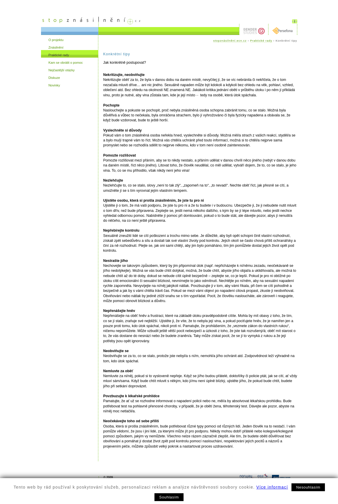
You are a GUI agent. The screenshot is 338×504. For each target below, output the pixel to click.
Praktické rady (59, 55)
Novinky (54, 85)
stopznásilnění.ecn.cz (230, 40)
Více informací (272, 487)
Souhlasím (169, 497)
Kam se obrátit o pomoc (66, 62)
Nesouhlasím (308, 487)
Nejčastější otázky (62, 70)
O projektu (56, 40)
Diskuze (54, 77)
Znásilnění (56, 47)
